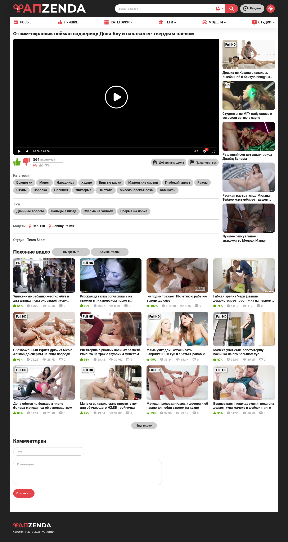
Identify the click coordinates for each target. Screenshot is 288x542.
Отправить (23, 493)
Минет (44, 183)
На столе (106, 190)
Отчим (21, 190)
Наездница (65, 183)
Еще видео (144, 425)
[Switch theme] (270, 8)
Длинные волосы (30, 211)
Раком (202, 183)
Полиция (61, 190)
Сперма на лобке (133, 211)
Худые (86, 183)
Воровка (40, 190)
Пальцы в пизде (64, 211)
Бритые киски (110, 183)
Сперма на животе (98, 211)
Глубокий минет (177, 183)
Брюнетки (24, 183)
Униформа (83, 190)
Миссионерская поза (136, 190)
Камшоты (167, 190)
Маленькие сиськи (143, 183)
